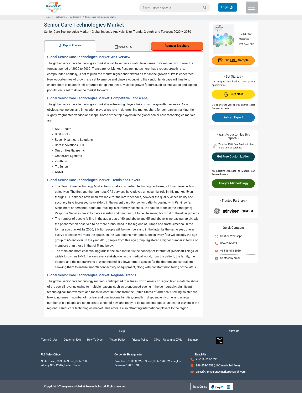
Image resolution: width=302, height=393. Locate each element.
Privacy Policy (140, 339)
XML (157, 339)
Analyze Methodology (233, 183)
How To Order (95, 339)
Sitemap (193, 339)
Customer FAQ (72, 339)
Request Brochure (177, 46)
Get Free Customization (233, 156)
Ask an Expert (233, 117)
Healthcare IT (75, 17)
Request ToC (124, 47)
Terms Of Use (49, 339)
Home (48, 17)
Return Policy (117, 339)
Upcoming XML (172, 339)
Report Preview (70, 45)
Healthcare (60, 17)
